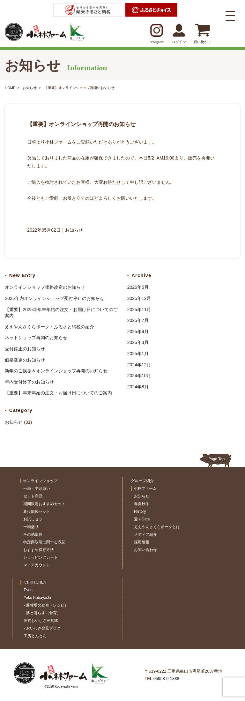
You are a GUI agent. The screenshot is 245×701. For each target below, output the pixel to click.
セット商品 (32, 496)
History (140, 511)
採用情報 (141, 542)
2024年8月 (138, 386)
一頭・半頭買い (36, 488)
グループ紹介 (142, 481)
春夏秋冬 (141, 504)
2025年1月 (138, 353)
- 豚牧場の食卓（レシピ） (46, 605)
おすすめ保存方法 (38, 550)
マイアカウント (36, 565)
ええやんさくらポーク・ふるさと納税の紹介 (49, 326)
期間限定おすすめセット (44, 504)
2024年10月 (139, 375)
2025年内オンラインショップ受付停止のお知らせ (54, 298)
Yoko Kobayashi (37, 597)
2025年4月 (138, 331)
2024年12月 (139, 364)
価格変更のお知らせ (25, 359)
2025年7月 (138, 320)
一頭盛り (31, 527)
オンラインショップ (40, 481)
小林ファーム (145, 488)
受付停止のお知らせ (25, 348)
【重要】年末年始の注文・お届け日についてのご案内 (58, 392)
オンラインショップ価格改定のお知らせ (45, 287)
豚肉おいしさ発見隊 (41, 620)
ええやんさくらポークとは (157, 527)
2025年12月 (139, 298)
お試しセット (34, 519)
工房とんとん (35, 636)
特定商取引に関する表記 (44, 542)
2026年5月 (138, 287)
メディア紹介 (145, 534)
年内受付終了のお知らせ (29, 381)
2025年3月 (138, 342)
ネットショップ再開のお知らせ (36, 337)
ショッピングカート (40, 557)
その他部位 (32, 534)
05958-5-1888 (166, 678)
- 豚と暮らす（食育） (42, 613)
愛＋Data (142, 519)
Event (28, 590)
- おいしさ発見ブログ (42, 628)
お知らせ (30, 88)
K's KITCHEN (34, 582)
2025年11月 (139, 309)
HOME (10, 88)
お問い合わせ (145, 550)
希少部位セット (36, 511)
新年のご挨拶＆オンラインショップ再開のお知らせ (56, 370)
